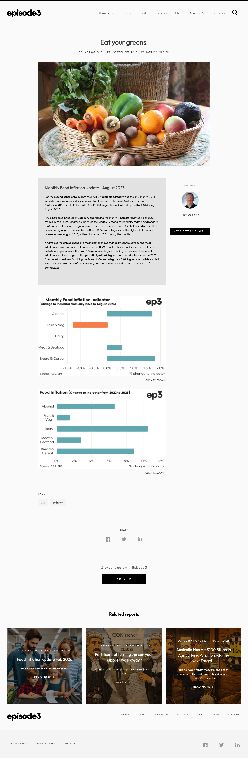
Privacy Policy (18, 743)
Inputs (143, 13)
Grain (128, 13)
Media (216, 714)
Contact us (218, 13)
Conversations (107, 13)
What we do (182, 714)
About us (195, 13)
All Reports (123, 714)
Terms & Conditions (45, 743)
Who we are (161, 714)
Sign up (124, 579)
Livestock (161, 13)
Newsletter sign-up (189, 231)
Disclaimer (69, 743)
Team (201, 714)
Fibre (178, 13)
